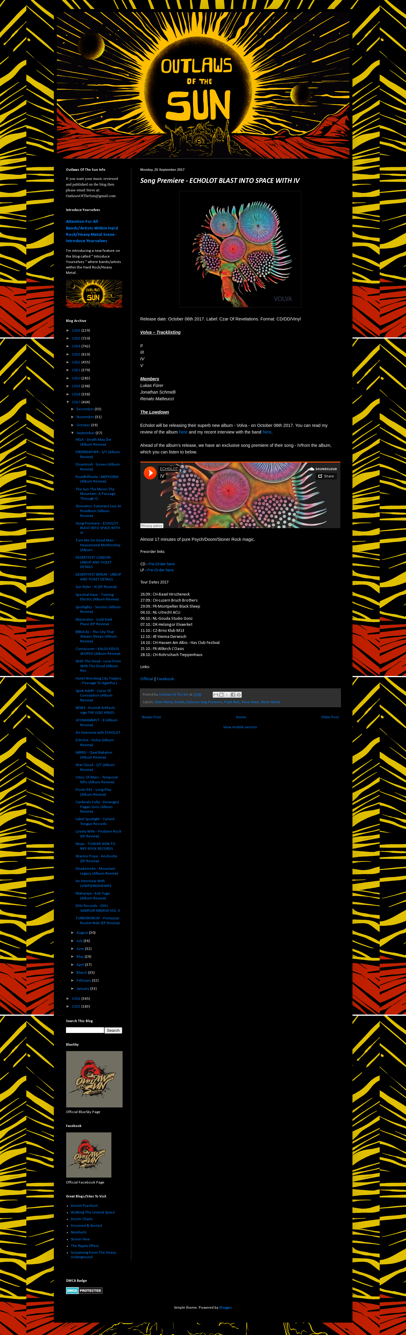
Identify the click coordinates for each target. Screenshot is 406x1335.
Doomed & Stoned (86, 1226)
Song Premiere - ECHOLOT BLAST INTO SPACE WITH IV (98, 528)
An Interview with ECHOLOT (98, 733)
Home (241, 717)
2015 (76, 1007)
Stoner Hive (80, 1239)
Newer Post (151, 717)
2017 (76, 402)
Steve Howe (250, 702)
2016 (76, 999)
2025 (76, 338)
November (86, 417)
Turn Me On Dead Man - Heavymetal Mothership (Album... (98, 545)
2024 (76, 346)
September (86, 433)
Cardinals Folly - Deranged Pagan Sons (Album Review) (97, 807)
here (183, 432)
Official (146, 679)
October (84, 425)
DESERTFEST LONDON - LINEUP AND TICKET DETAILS (94, 562)
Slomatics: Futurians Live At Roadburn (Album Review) (98, 511)
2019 (76, 386)
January (83, 989)
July (80, 941)
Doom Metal (164, 702)
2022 (76, 362)
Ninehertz (79, 1232)
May (81, 957)
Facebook (165, 679)
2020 (76, 378)
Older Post (330, 717)
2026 (76, 331)
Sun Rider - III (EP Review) (96, 587)
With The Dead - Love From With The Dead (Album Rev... (98, 666)
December (86, 409)
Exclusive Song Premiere (204, 702)
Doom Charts (82, 1219)
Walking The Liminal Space (93, 1212)
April (81, 965)
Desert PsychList (84, 1206)
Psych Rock (232, 702)
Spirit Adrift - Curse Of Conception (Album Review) (94, 695)
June (81, 949)
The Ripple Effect (85, 1246)
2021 (76, 370)
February (84, 981)
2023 (76, 354)
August (83, 933)
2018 (76, 394)
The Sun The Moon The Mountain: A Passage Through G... (96, 494)
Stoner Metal (270, 702)
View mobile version (240, 727)
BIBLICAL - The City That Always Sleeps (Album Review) (96, 636)
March (82, 973)
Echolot (180, 702)
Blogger (225, 1308)
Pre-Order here (162, 564)
